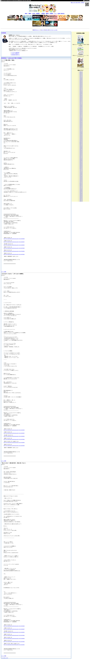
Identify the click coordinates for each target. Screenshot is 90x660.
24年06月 (81, 95)
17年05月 (81, 177)
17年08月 (81, 174)
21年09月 (81, 132)
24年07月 (81, 94)
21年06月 (81, 135)
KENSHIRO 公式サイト (15, 54)
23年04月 (81, 111)
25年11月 (81, 76)
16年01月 (81, 185)
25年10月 (81, 77)
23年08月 (81, 106)
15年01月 (81, 198)
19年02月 (81, 154)
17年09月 (81, 172)
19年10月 (81, 145)
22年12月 (81, 115)
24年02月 (81, 99)
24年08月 (81, 93)
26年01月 (81, 74)
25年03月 (81, 85)
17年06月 (81, 176)
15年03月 (81, 196)
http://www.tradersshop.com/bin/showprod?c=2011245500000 (14, 238)
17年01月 (81, 181)
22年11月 (81, 116)
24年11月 (81, 89)
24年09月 (81, 92)
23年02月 (81, 113)
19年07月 (81, 149)
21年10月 (81, 131)
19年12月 (81, 144)
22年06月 (81, 122)
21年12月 (81, 129)
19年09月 (81, 147)
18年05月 (81, 163)
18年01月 (81, 168)
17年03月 (81, 179)
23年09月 (81, 105)
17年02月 (81, 180)
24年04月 (81, 97)
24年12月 (81, 88)
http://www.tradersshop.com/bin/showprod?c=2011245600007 (14, 241)
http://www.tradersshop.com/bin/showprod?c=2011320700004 (14, 254)
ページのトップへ (5, 657)
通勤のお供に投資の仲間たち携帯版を (78, 2)
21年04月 (81, 138)
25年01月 (81, 87)
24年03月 (81, 98)
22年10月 (81, 117)
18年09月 (81, 159)
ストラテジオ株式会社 (15, 52)
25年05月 (81, 83)
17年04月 (81, 178)
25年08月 (81, 79)
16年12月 (81, 183)
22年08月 (81, 120)
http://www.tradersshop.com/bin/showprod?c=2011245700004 (14, 248)
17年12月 (81, 169)
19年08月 (81, 148)
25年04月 (81, 84)
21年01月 (81, 141)
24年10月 (81, 90)
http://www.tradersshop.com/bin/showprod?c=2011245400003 (14, 244)
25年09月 (81, 78)
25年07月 (81, 80)
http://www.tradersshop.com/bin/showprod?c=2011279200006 (14, 251)
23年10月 (81, 104)
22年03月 (81, 125)
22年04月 (81, 124)
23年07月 (81, 107)
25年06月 (81, 81)
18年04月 (81, 165)
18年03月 (81, 166)
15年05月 (81, 194)
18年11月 (81, 157)
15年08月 (81, 190)
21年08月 (81, 133)
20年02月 (81, 142)
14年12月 (81, 199)
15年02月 (81, 197)
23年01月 (81, 114)
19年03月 (81, 153)
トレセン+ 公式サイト (15, 53)
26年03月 (81, 71)
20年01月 (81, 143)
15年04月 (81, 195)
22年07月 (81, 121)
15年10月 (81, 188)
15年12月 (81, 186)
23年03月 (81, 112)
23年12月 (81, 102)
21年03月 (81, 139)
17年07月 (81, 175)
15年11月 (81, 187)
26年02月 (81, 72)
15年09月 (81, 189)
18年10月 (81, 158)
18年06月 (81, 162)
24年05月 (81, 96)
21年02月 (81, 140)
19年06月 (81, 150)
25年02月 (81, 86)
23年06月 (81, 108)
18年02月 (81, 167)
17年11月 (81, 170)
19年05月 (81, 151)
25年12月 (81, 75)
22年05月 (81, 123)
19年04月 (81, 152)
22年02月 (81, 126)
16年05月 (81, 184)
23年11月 (81, 103)
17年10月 (81, 171)
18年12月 (81, 156)
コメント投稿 (3, 271)
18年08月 (81, 160)
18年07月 (81, 161)
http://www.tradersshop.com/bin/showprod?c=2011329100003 (14, 644)
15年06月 (81, 193)
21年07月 (81, 134)
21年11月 (81, 130)
